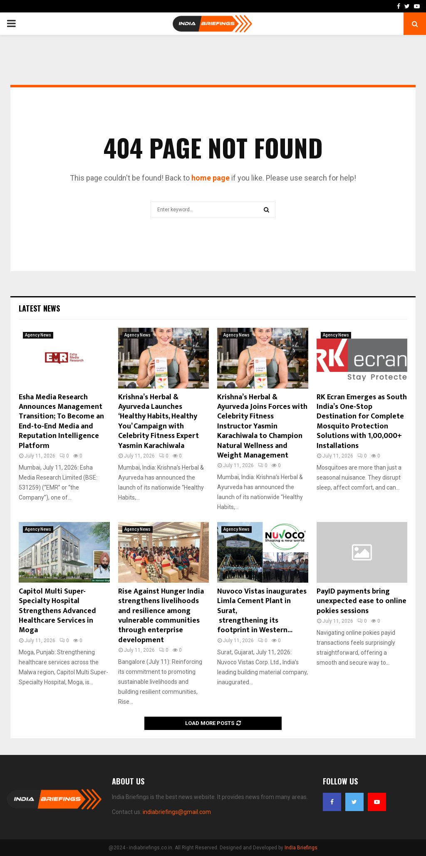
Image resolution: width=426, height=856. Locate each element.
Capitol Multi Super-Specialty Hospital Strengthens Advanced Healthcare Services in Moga (57, 611)
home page (210, 177)
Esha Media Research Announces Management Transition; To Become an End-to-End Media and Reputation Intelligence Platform (61, 421)
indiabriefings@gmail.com (177, 812)
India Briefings (301, 848)
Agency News (38, 335)
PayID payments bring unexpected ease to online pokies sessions (361, 601)
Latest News (39, 308)
